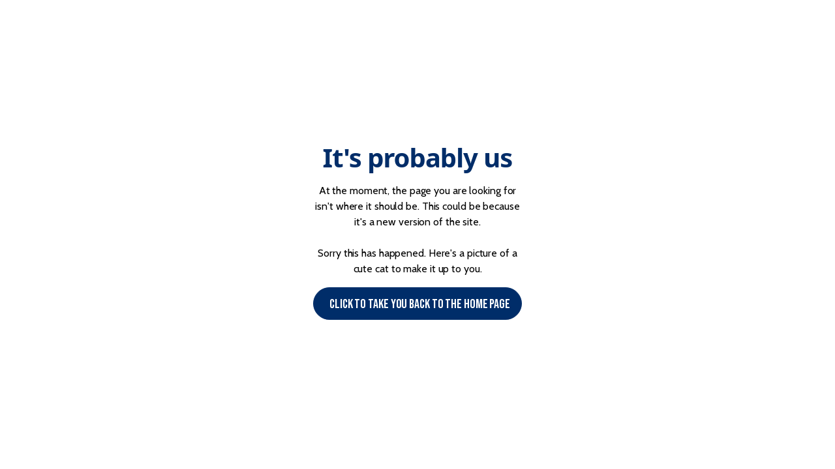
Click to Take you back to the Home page (419, 304)
